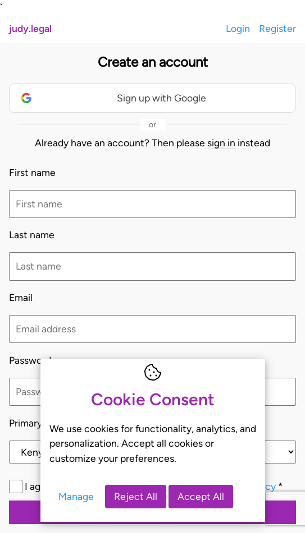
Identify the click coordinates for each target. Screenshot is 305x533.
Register (277, 28)
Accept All (200, 496)
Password (30, 360)
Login (238, 28)
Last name (31, 234)
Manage (76, 496)
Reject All (135, 496)
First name (32, 172)
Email (21, 297)
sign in (221, 143)
